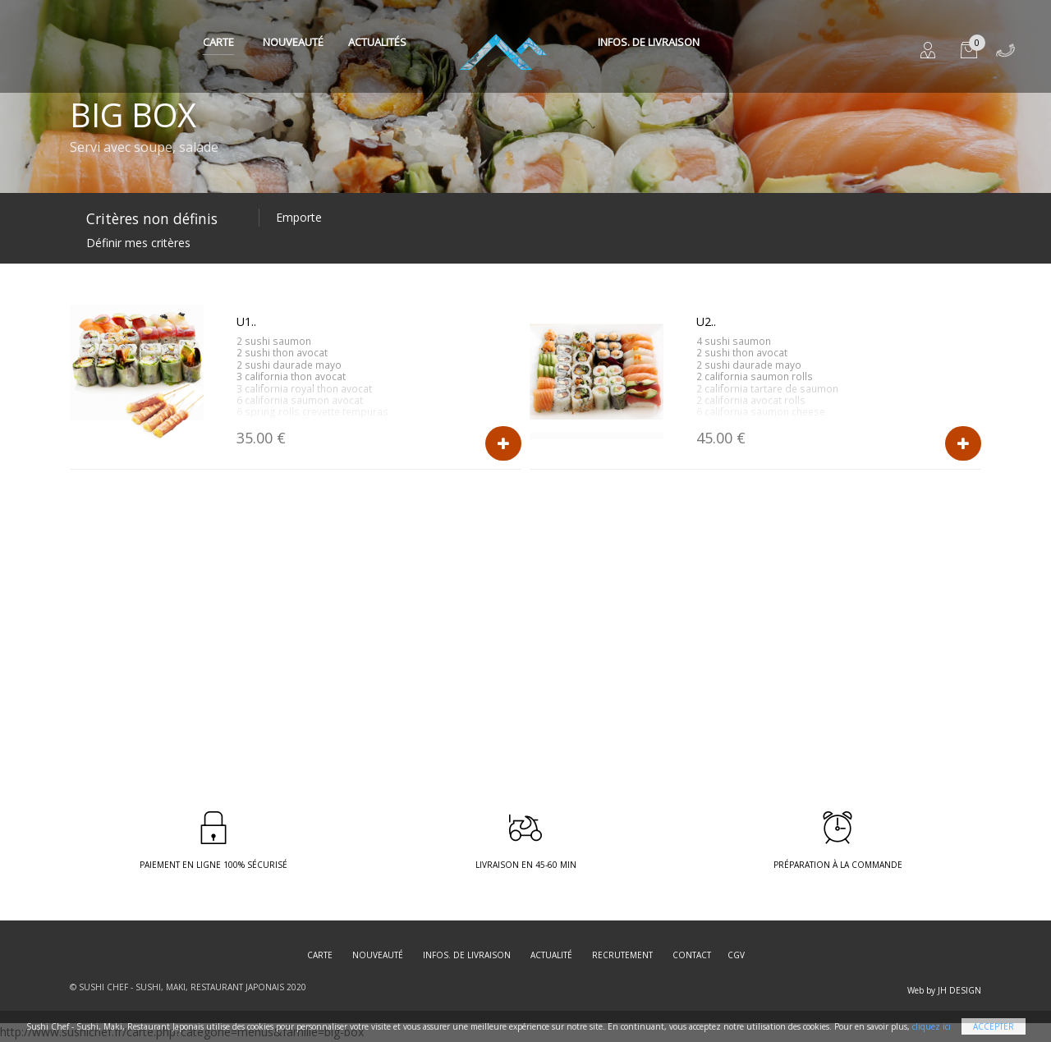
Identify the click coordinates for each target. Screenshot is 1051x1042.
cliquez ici (931, 1026)
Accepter (993, 1026)
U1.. (246, 321)
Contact (691, 955)
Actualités (377, 41)
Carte (218, 41)
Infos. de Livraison (649, 41)
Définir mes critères (138, 242)
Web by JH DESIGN (944, 990)
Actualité (551, 955)
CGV (736, 955)
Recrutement (622, 955)
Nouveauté (293, 41)
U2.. (706, 321)
